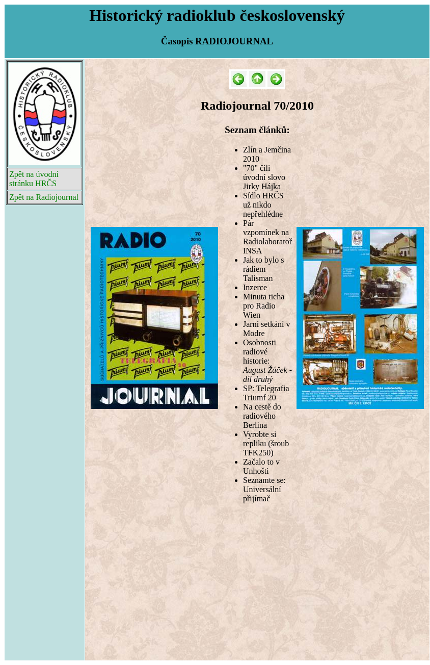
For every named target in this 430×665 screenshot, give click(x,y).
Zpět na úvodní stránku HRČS (34, 179)
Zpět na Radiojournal (43, 197)
